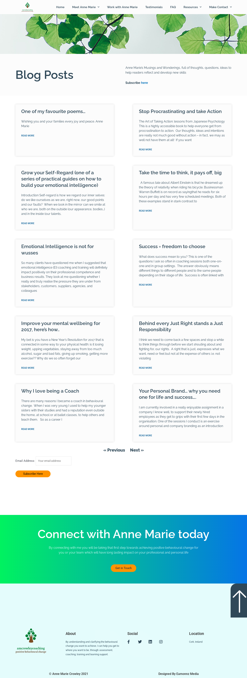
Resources (192, 7)
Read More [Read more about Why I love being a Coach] (27, 430)
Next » (137, 450)
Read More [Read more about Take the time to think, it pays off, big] (145, 211)
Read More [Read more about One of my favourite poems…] (27, 135)
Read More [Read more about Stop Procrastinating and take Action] (145, 149)
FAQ (173, 7)
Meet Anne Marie (85, 7)
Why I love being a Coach (50, 392)
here (144, 83)
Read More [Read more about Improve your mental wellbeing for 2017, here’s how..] (27, 368)
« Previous (114, 450)
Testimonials (153, 7)
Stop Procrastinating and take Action (180, 111)
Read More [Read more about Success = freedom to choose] (145, 285)
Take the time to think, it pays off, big (180, 173)
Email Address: (25, 462)
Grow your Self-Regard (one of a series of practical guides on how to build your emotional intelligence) (61, 179)
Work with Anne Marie (122, 7)
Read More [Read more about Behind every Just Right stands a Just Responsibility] (145, 368)
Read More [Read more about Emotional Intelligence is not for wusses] (27, 300)
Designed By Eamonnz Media (178, 674)
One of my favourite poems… (53, 111)
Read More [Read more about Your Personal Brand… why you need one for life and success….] (145, 436)
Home (60, 7)
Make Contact (220, 7)
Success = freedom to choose (172, 247)
